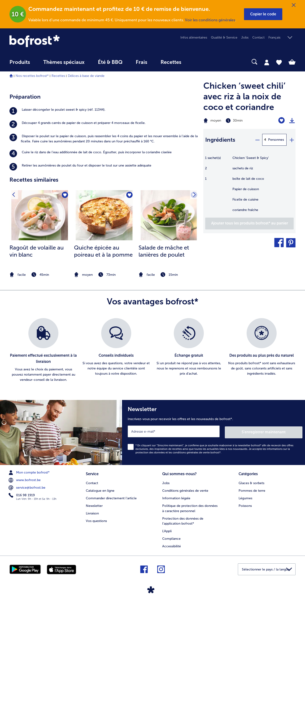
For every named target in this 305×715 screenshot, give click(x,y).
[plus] (291, 140)
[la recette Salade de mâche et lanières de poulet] (168, 328)
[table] (249, 186)
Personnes (276, 140)
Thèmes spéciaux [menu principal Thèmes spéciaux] (64, 62)
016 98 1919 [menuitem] (22, 607)
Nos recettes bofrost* (32, 76)
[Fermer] (294, 5)
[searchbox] (197, 62)
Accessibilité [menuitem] (171, 658)
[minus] (257, 140)
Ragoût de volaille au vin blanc (36, 364)
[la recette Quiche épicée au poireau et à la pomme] (104, 328)
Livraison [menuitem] (92, 625)
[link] (52, 41)
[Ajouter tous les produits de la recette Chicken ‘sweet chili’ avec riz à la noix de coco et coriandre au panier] (249, 223)
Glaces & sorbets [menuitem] (251, 595)
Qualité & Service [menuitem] (224, 37)
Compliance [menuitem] (171, 651)
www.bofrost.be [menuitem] (25, 592)
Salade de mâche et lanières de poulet (164, 364)
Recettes (58, 76)
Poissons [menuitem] (245, 618)
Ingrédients (220, 139)
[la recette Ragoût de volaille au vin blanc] (39, 328)
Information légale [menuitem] (176, 610)
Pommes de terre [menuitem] (252, 603)
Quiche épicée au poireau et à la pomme (103, 364)
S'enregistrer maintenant (274, 544)
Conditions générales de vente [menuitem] (185, 603)
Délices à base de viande (86, 76)
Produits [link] (19, 62)
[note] (39, 388)
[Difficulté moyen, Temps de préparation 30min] (233, 120)
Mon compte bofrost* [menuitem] (29, 585)
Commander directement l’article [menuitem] (111, 610)
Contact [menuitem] (258, 37)
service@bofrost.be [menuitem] (27, 600)
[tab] (267, 62)
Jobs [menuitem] (244, 37)
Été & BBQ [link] (110, 62)
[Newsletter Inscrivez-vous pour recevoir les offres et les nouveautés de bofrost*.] (213, 545)
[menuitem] (19, 64)
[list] (152, 463)
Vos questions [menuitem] (96, 633)
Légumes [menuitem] (245, 610)
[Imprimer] (292, 120)
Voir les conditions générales (210, 20)
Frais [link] (141, 62)
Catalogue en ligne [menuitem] (100, 603)
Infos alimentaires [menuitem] (193, 37)
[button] (263, 14)
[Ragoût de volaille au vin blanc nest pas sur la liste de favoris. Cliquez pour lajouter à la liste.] (64, 308)
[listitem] (104, 224)
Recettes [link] (171, 62)
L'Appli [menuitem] (167, 643)
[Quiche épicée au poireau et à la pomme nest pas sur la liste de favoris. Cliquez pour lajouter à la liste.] (129, 308)
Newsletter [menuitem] (94, 618)
